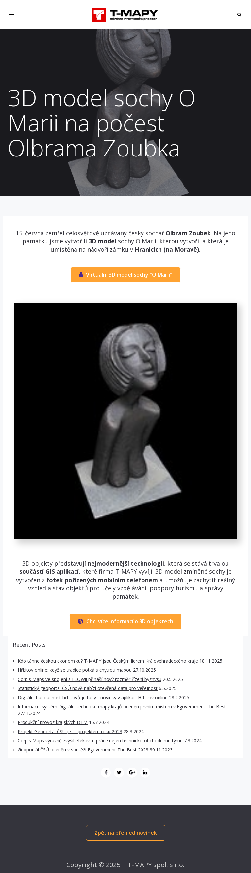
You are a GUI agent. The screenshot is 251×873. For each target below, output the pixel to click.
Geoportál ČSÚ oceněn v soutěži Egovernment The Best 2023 (83, 750)
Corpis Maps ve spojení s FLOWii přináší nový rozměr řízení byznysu (89, 679)
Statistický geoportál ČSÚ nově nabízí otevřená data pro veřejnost (88, 688)
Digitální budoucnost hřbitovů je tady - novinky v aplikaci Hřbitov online (93, 697)
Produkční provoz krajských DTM (53, 722)
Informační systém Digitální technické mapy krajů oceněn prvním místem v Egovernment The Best (122, 706)
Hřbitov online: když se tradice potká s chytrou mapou (75, 670)
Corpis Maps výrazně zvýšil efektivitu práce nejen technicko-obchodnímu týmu (100, 740)
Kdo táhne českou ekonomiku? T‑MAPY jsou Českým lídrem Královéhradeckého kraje (108, 661)
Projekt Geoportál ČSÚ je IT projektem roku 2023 (70, 731)
